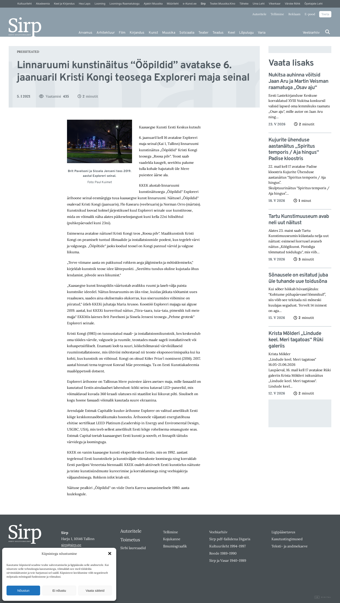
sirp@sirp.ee (71, 545)
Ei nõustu (59, 590)
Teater (203, 33)
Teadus (218, 33)
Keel (231, 33)
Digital (322, 597)
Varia (261, 33)
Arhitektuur (105, 33)
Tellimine (277, 14)
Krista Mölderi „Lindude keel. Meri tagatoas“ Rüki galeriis (295, 340)
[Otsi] (327, 32)
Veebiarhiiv (311, 33)
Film (122, 33)
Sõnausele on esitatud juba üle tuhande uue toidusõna (298, 278)
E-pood (310, 14)
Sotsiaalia (186, 33)
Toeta (325, 14)
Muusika (168, 33)
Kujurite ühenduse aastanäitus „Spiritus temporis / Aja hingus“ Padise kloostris (293, 149)
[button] (110, 553)
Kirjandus (137, 33)
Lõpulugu (246, 33)
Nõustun (23, 590)
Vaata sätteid (95, 590)
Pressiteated (28, 52)
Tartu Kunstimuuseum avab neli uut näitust (298, 220)
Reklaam (294, 14)
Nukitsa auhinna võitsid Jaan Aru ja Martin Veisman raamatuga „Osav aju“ (298, 81)
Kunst (153, 33)
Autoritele (259, 14)
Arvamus (85, 33)
